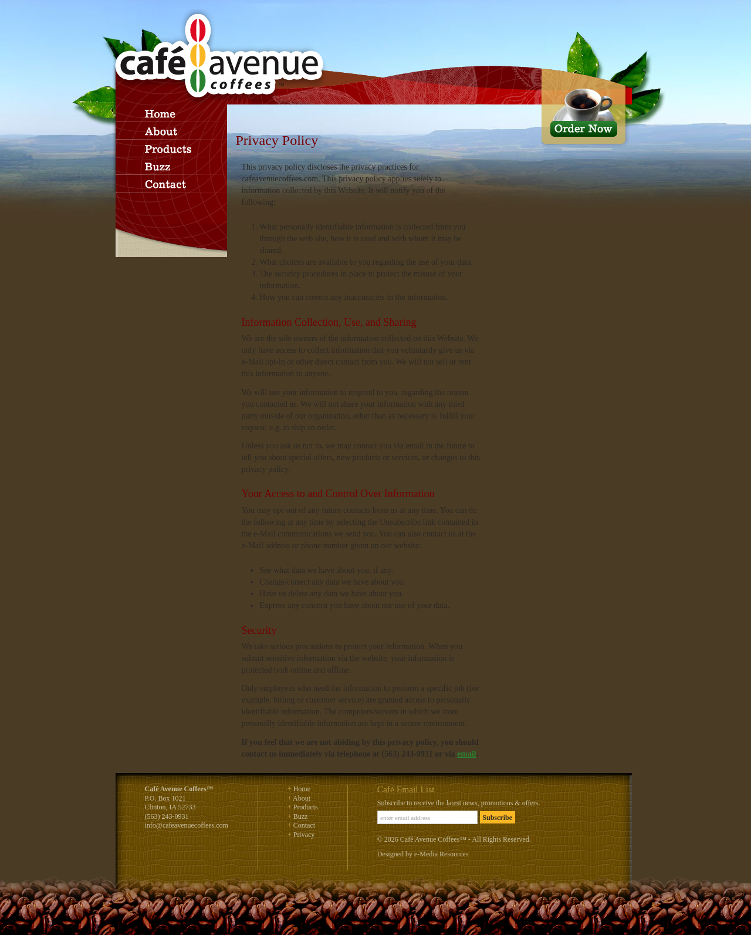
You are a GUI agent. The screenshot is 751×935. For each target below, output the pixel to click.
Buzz (300, 816)
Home (301, 789)
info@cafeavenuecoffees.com (186, 825)
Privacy (304, 835)
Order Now (586, 108)
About (301, 798)
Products (305, 807)
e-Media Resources (441, 854)
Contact (304, 825)
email (466, 754)
